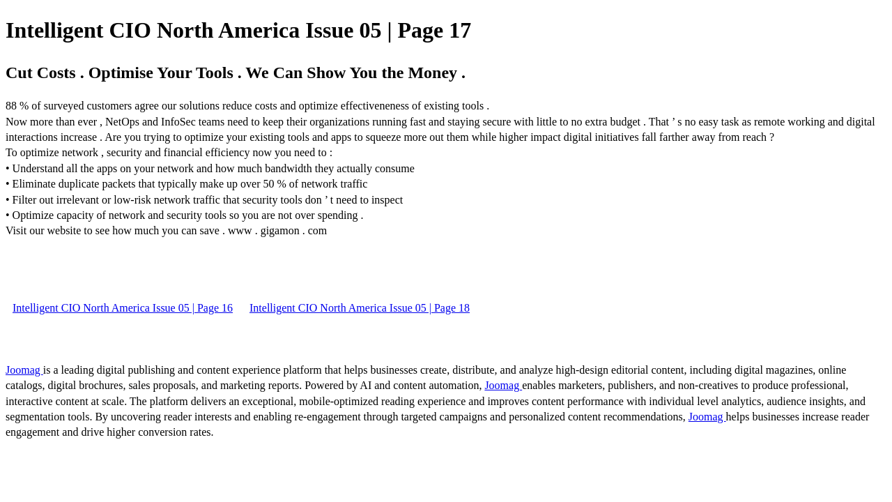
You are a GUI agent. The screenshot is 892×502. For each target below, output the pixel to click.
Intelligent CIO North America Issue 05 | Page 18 (359, 308)
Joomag (24, 370)
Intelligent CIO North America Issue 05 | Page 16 (123, 308)
